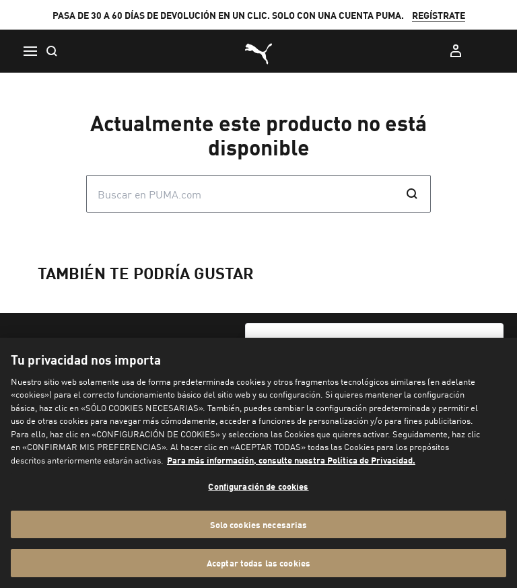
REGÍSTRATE (438, 15)
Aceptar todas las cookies (258, 562)
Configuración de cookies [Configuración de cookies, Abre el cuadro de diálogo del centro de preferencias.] (258, 486)
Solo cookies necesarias (259, 524)
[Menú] (29, 51)
